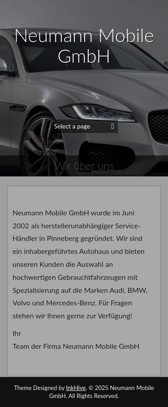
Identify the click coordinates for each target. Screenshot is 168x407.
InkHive (76, 387)
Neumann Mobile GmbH (84, 45)
